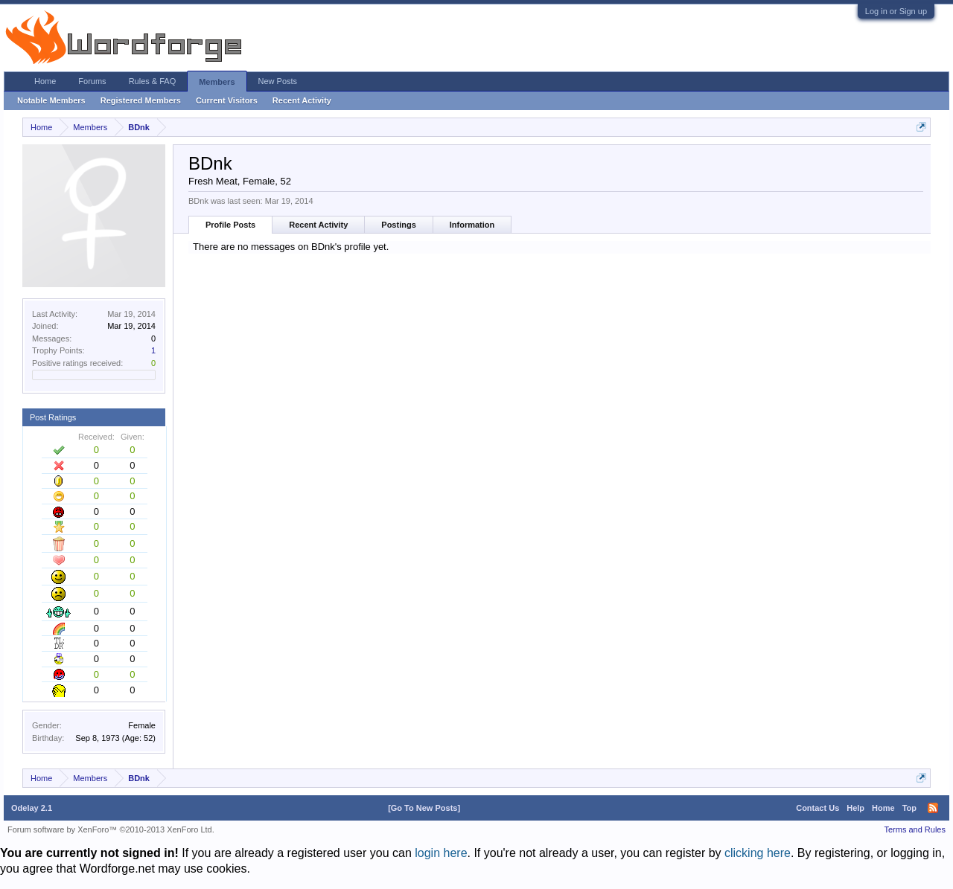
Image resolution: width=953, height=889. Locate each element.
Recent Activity (318, 224)
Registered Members (141, 100)
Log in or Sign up (896, 11)
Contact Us (817, 807)
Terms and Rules (915, 829)
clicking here (757, 853)
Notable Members (51, 100)
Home (45, 81)
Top (909, 807)
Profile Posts (230, 224)
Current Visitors (227, 100)
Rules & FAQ (152, 81)
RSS (933, 808)
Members (217, 81)
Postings (398, 224)
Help (855, 807)
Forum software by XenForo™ (110, 829)
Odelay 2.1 (31, 807)
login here (441, 853)
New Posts (278, 81)
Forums (92, 81)
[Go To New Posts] (424, 807)
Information (472, 224)
